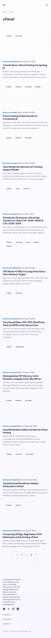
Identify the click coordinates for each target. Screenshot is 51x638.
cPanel (9, 36)
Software (30, 454)
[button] (4, 5)
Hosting (19, 36)
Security (27, 188)
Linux (18, 188)
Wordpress (20, 347)
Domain (18, 87)
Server (9, 246)
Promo (38, 87)
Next (36, 555)
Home (5, 12)
